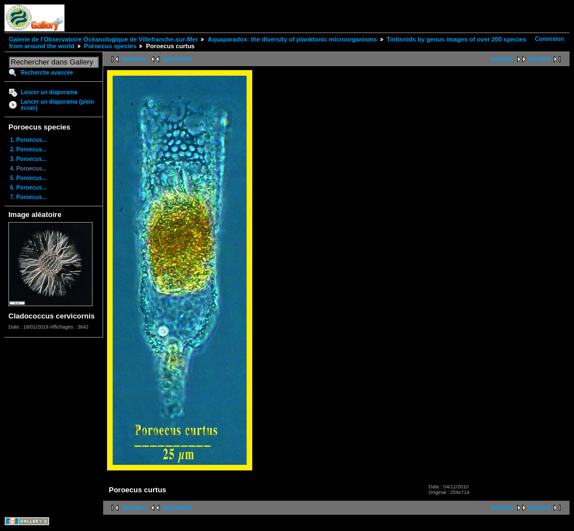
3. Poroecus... (28, 159)
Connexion (549, 39)
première (134, 59)
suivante (501, 59)
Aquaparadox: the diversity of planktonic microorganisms (292, 39)
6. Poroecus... (28, 187)
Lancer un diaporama (49, 92)
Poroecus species (110, 46)
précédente (177, 59)
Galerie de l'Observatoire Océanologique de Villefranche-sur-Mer (103, 39)
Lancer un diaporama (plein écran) (57, 105)
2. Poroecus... (28, 149)
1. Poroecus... (28, 140)
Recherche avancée (47, 73)
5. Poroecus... (28, 178)
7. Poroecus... (28, 197)
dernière (539, 59)
